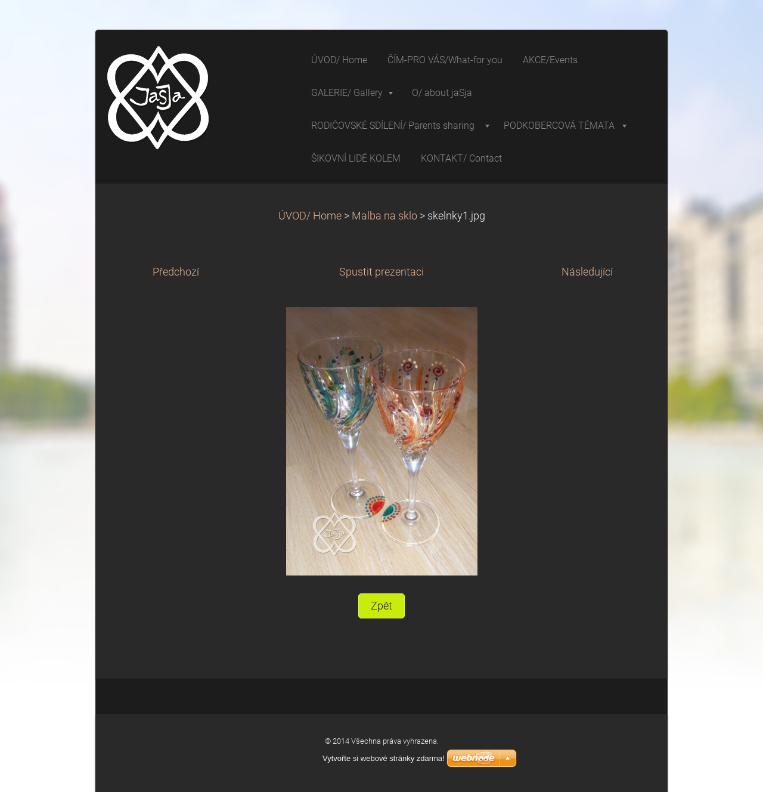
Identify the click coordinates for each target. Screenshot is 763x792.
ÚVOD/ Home (310, 216)
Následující (587, 272)
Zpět (381, 606)
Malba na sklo (384, 216)
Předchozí (176, 272)
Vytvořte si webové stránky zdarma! (383, 758)
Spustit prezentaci (381, 272)
